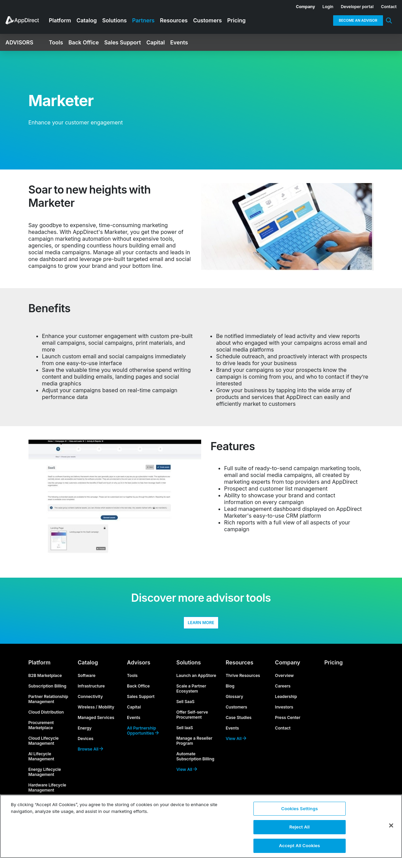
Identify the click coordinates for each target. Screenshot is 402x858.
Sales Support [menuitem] (122, 42)
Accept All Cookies (299, 843)
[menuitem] (301, 5)
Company (287, 666)
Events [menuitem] (179, 42)
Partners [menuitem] (143, 20)
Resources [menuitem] (174, 20)
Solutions (188, 666)
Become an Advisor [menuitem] (358, 20)
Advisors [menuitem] (19, 42)
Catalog (88, 666)
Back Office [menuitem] (84, 42)
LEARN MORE (201, 624)
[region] (201, 826)
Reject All (299, 826)
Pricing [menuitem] (236, 20)
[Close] (391, 825)
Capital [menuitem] (155, 42)
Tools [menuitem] (56, 42)
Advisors (138, 666)
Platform (39, 666)
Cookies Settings (299, 809)
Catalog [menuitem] (86, 20)
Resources (239, 666)
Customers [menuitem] (207, 20)
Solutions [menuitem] (114, 20)
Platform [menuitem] (60, 20)
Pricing (333, 666)
